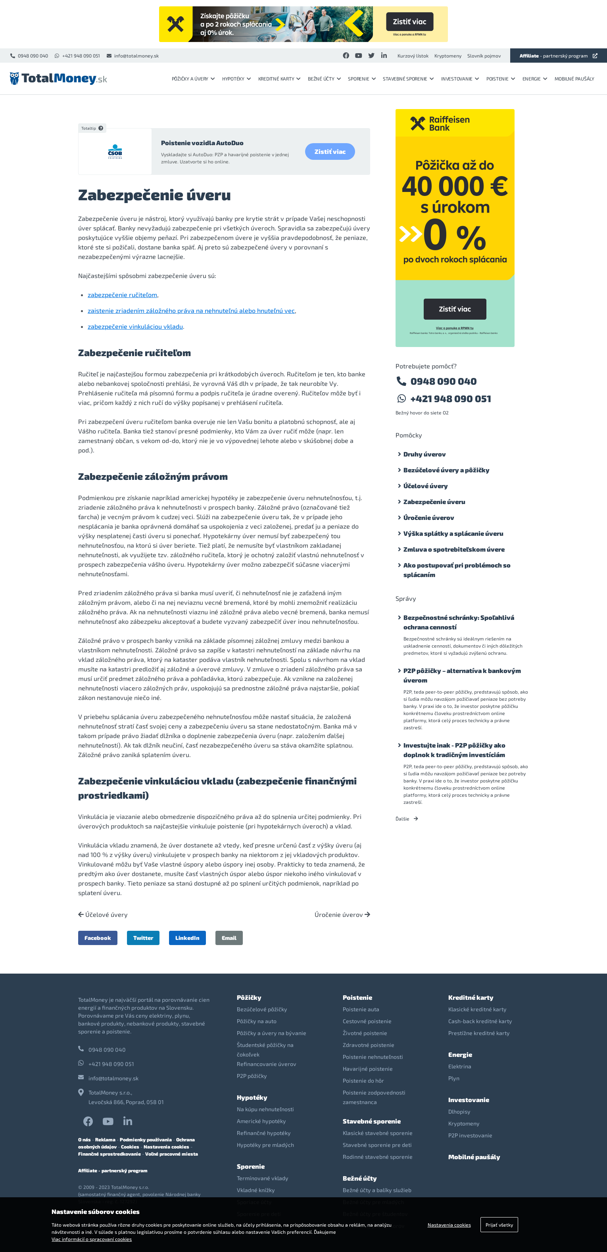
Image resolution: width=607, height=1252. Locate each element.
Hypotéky (236, 78)
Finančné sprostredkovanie (109, 1153)
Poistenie (500, 78)
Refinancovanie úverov (266, 1063)
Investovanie (460, 78)
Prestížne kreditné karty (479, 1033)
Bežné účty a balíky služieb (377, 1190)
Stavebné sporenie (408, 78)
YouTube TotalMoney (107, 1121)
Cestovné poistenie (367, 1021)
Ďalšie (407, 818)
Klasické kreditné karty (477, 1009)
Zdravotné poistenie (368, 1044)
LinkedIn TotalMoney (127, 1121)
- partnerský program (558, 55)
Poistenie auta (361, 1009)
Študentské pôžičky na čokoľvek (265, 1049)
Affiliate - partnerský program (113, 1170)
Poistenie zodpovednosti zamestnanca (374, 1097)
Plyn (453, 1078)
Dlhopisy (459, 1111)
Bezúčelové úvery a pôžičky (446, 470)
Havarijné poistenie (368, 1068)
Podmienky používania (146, 1139)
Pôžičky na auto (257, 1021)
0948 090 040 (29, 55)
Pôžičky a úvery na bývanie (271, 1033)
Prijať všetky (499, 1224)
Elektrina (459, 1066)
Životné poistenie (365, 1033)
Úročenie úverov (342, 914)
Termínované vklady (262, 1178)
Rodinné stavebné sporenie (378, 1156)
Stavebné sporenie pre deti (377, 1144)
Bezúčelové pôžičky (262, 1009)
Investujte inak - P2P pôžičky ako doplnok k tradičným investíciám (454, 749)
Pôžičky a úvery (193, 78)
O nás (84, 1139)
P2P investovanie (470, 1135)
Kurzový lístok (413, 55)
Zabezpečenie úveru (434, 501)
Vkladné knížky (256, 1190)
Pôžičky (249, 997)
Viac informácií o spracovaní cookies (92, 1239)
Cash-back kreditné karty (480, 1021)
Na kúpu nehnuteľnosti (265, 1109)
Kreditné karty (279, 78)
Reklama (105, 1139)
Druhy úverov (424, 454)
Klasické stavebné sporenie (378, 1132)
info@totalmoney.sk (132, 55)
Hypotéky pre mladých (265, 1144)
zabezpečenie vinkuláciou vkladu (135, 326)
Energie (534, 78)
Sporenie (362, 78)
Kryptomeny (447, 55)
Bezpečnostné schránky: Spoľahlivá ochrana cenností (458, 622)
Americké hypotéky (261, 1121)
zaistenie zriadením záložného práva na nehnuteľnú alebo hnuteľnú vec (191, 310)
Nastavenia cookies (166, 1146)
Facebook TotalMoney (88, 1121)
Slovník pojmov (484, 55)
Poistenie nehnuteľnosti (373, 1056)
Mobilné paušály (574, 78)
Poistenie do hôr (363, 1080)
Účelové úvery (103, 914)
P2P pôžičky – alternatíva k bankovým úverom (462, 675)
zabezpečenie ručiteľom (122, 294)
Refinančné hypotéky (264, 1132)
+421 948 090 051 (77, 55)
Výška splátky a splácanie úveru (453, 533)
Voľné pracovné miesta (171, 1153)
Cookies (130, 1146)
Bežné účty (324, 78)
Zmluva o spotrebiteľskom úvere (454, 549)
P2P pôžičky (252, 1075)
